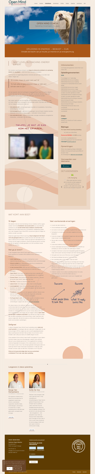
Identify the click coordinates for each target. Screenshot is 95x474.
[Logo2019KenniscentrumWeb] (17, 3)
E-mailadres (32, 454)
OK (9, 468)
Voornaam (32, 450)
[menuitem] (35, 3)
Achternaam (40, 450)
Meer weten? (17, 468)
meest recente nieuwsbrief (36, 440)
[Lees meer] (11, 417)
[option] (72, 182)
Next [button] (83, 187)
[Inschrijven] (66, 166)
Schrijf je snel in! (71, 141)
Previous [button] (61, 187)
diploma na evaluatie (76, 154)
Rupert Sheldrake (34, 301)
